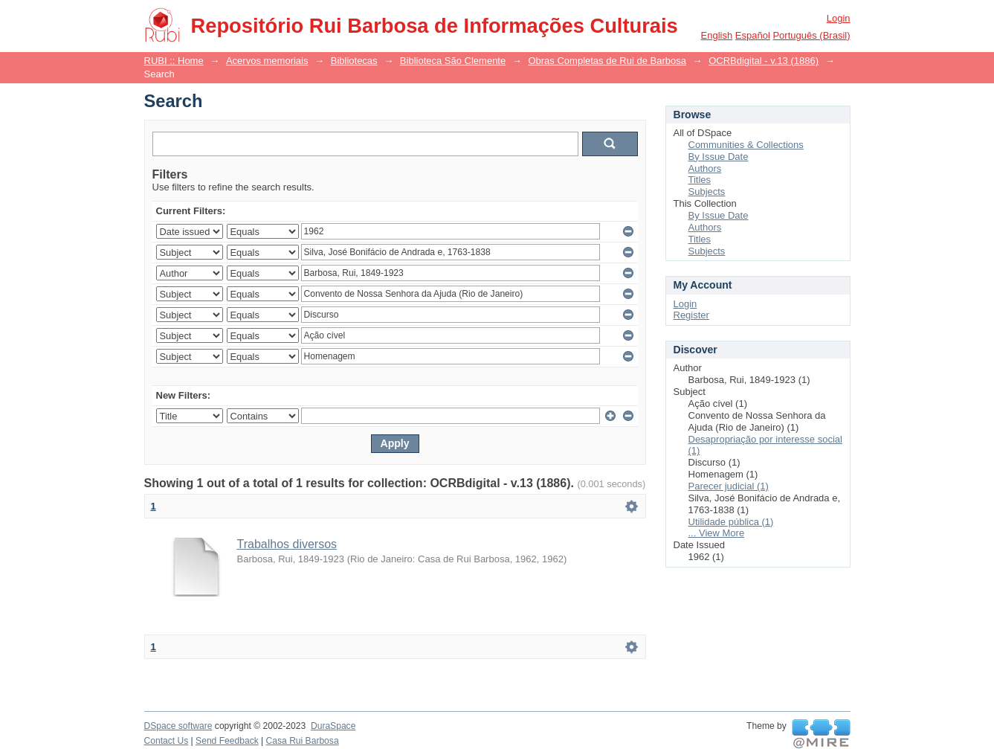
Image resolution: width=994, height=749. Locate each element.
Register (691, 315)
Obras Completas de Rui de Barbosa (606, 60)
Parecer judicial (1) (728, 486)
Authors (705, 168)
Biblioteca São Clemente (453, 60)
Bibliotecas (354, 60)
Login (839, 18)
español (752, 35)
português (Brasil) (811, 35)
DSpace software (178, 726)
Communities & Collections (746, 144)
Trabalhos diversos (287, 544)
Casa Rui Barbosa (302, 741)
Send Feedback (227, 741)
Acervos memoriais (267, 60)
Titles (699, 179)
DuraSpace (333, 726)
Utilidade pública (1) (731, 521)
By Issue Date (718, 156)
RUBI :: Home (174, 60)
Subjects (707, 191)
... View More (716, 533)
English (717, 35)
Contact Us (166, 741)
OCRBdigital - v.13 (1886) (764, 60)
